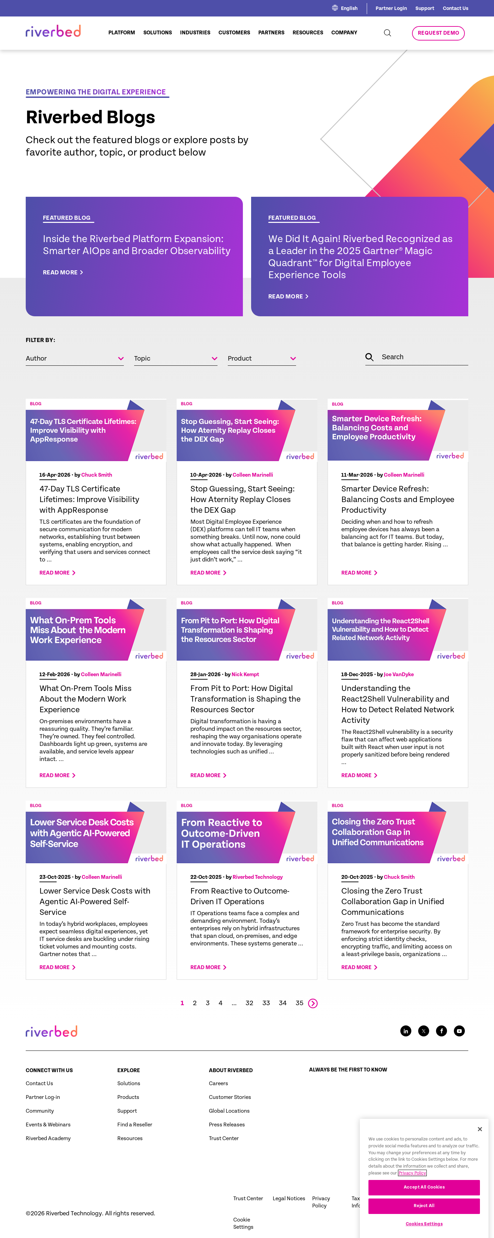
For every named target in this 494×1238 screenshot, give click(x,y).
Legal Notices (289, 1198)
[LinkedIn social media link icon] (405, 1030)
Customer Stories (230, 1097)
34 (283, 1003)
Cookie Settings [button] (243, 1223)
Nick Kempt (245, 675)
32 (250, 1003)
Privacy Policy (321, 1202)
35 (300, 1003)
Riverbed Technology (258, 877)
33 (266, 1003)
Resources (130, 1138)
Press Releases (227, 1125)
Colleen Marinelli (253, 475)
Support (424, 8)
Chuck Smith (96, 475)
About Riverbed (231, 1070)
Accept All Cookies (424, 1216)
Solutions (128, 1083)
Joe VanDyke (399, 675)
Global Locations (229, 1111)
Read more (54, 574)
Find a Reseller (134, 1125)
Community (40, 1111)
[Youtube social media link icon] (459, 1030)
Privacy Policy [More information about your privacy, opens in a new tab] (412, 1202)
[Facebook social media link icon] (441, 1030)
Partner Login (391, 8)
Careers (218, 1083)
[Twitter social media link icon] (423, 1030)
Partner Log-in (43, 1097)
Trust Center (224, 1138)
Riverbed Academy (48, 1138)
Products (128, 1097)
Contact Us (455, 8)
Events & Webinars (48, 1125)
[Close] (479, 1158)
